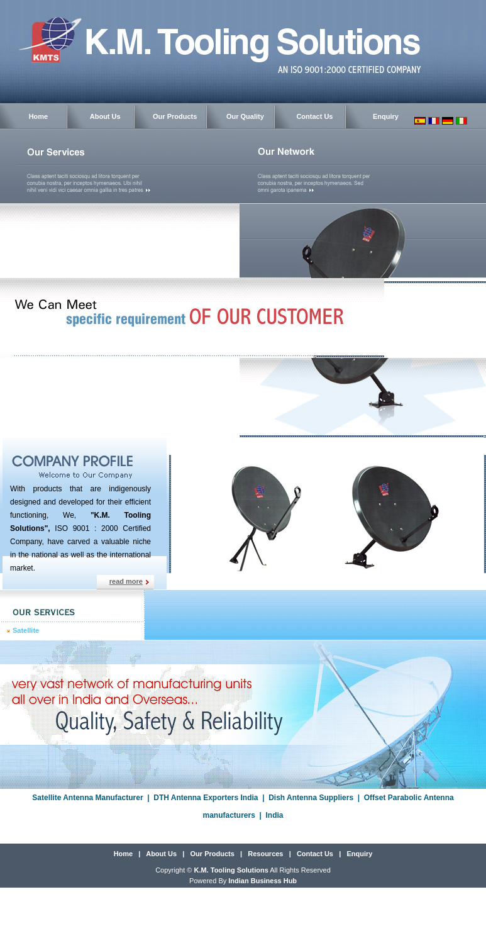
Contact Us (314, 116)
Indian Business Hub (262, 880)
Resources (265, 853)
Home (38, 116)
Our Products (175, 116)
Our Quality (245, 116)
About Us (105, 116)
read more (126, 581)
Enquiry (386, 116)
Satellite (26, 630)
